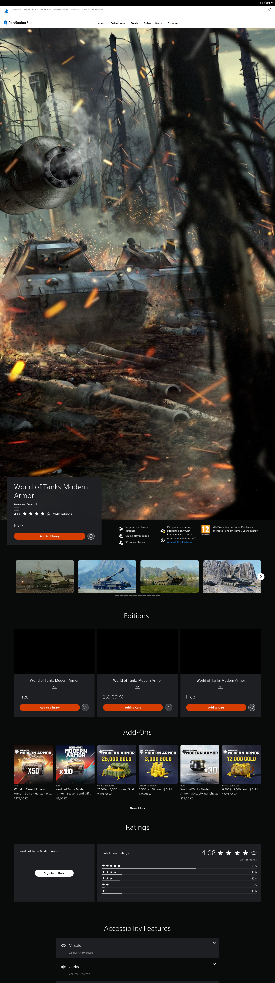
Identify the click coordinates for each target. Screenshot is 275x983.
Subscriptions (153, 20)
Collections (117, 20)
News (74, 9)
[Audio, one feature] (137, 966)
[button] (179, 539)
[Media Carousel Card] (45, 573)
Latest (101, 20)
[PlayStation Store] (20, 19)
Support (96, 9)
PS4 (34, 9)
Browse (172, 20)
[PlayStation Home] (6, 9)
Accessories (59, 9)
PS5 (26, 9)
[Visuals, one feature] (137, 945)
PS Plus (44, 9)
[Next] (260, 573)
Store (84, 9)
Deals (134, 20)
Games (15, 9)
